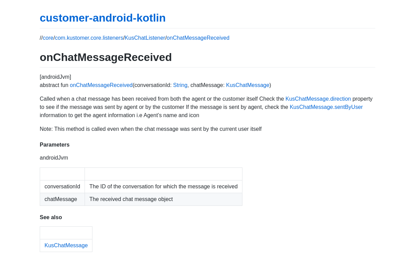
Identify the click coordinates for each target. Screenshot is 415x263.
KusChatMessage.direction (318, 99)
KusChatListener (145, 38)
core (48, 38)
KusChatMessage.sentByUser (326, 107)
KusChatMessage (247, 85)
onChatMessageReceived (198, 38)
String (180, 85)
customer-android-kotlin (103, 18)
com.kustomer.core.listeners (89, 38)
